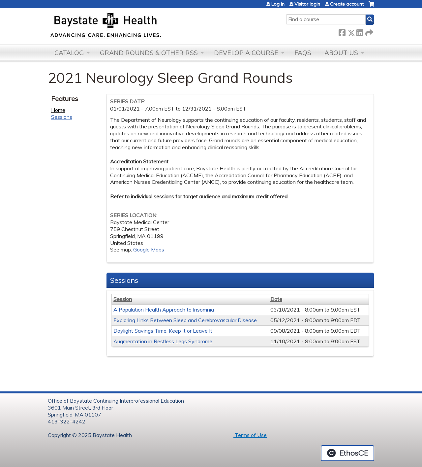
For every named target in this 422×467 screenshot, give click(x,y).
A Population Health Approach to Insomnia (163, 309)
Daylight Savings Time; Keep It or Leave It (162, 330)
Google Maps (148, 249)
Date (276, 299)
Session (122, 299)
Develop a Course (246, 53)
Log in (278, 4)
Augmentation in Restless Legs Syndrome (162, 341)
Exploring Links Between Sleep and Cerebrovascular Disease (185, 320)
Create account (347, 4)
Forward (368, 31)
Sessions (61, 117)
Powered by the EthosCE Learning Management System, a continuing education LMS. (347, 453)
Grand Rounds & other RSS (149, 53)
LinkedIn (359, 31)
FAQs (302, 53)
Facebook (342, 31)
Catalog (69, 53)
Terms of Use (250, 435)
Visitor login (307, 4)
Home (58, 110)
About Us (341, 53)
